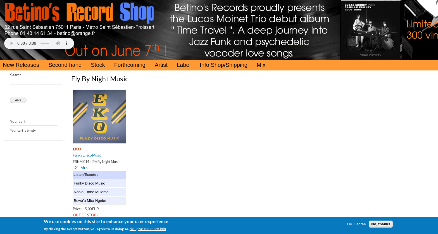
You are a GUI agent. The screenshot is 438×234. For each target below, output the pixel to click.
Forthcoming (130, 65)
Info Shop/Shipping (223, 65)
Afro (84, 168)
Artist (161, 65)
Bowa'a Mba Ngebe (90, 200)
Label (184, 65)
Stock (98, 65)
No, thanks (380, 225)
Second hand (65, 65)
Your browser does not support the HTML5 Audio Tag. (39, 43)
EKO (77, 148)
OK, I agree (356, 225)
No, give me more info (148, 229)
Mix (261, 65)
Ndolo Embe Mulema (91, 192)
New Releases (21, 65)
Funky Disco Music (87, 155)
